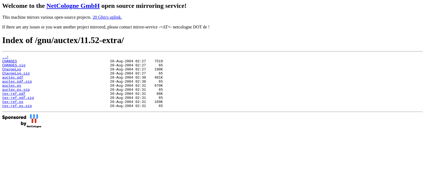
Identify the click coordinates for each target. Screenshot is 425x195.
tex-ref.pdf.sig (18, 106)
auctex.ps (11, 91)
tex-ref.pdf (13, 101)
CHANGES (9, 62)
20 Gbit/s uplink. (107, 17)
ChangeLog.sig (16, 77)
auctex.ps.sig (16, 96)
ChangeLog (11, 72)
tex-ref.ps (12, 111)
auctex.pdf (12, 82)
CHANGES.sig (13, 67)
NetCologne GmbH (73, 5)
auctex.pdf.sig (17, 86)
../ (5, 57)
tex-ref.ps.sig (17, 116)
